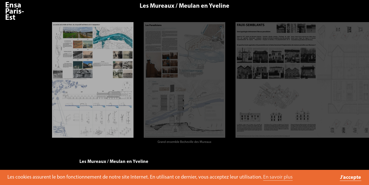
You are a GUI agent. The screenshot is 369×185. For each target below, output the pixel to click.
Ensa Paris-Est (14, 12)
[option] (92, 84)
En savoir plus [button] (278, 177)
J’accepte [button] (350, 177)
